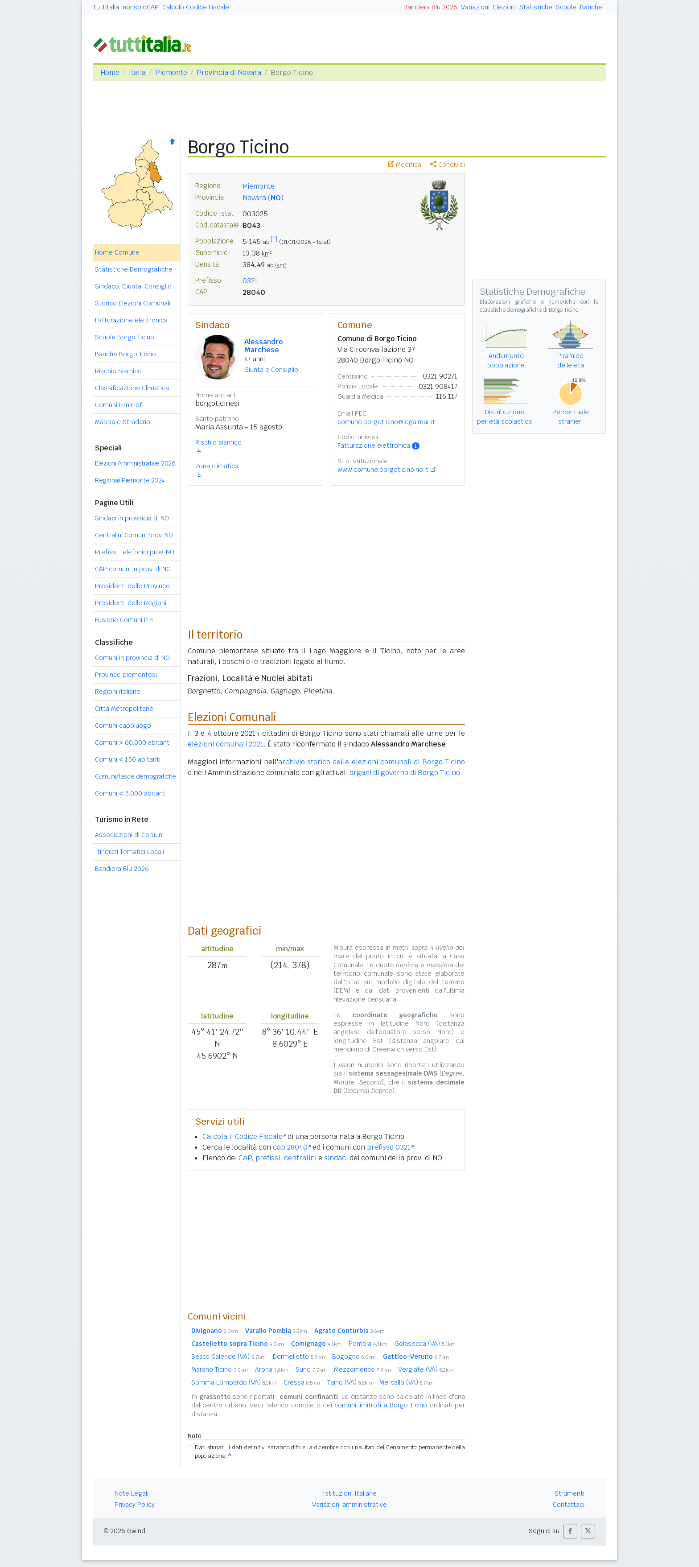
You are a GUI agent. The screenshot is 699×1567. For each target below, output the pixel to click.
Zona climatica (216, 466)
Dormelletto (299, 1357)
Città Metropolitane (124, 709)
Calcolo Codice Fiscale (195, 7)
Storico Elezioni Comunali (132, 303)
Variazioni (475, 7)
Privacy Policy (135, 1505)
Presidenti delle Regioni (130, 603)
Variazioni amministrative (349, 1505)
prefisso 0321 (390, 1147)
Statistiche (535, 7)
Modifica (404, 165)
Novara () (263, 197)
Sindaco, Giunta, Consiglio (133, 286)
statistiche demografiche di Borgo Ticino (529, 309)
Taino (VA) (349, 1382)
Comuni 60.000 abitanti (133, 742)
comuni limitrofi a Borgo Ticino (380, 1405)
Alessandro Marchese (263, 346)
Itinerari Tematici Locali (129, 852)
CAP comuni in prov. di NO (133, 569)
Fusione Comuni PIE (124, 620)
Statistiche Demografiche (134, 269)
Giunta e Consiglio (271, 370)
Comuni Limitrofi (119, 405)
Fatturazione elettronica (131, 320)
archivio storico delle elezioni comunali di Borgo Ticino (371, 762)
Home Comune (117, 252)
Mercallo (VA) (406, 1382)
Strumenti (569, 1493)
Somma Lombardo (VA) (233, 1382)
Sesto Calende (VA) (228, 1357)
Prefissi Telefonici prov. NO (134, 552)
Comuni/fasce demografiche (135, 776)
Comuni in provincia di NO (132, 658)
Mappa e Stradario (122, 422)
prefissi (267, 1158)
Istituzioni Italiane (350, 1493)
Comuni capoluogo (123, 726)
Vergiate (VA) (425, 1369)
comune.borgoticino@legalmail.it (386, 422)
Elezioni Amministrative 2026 (135, 463)
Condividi (447, 165)
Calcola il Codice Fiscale (244, 1136)
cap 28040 (292, 1147)
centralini (300, 1158)
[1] (274, 239)
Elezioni (504, 7)
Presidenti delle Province (132, 586)
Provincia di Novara (229, 72)
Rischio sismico (218, 442)
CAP (244, 1158)
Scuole (566, 7)
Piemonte (171, 72)
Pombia (368, 1344)
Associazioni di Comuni (129, 835)
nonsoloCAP (141, 7)
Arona (271, 1369)
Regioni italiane (117, 692)
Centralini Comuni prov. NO (134, 535)
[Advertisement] (326, 1240)
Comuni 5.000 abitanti (131, 793)
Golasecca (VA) (425, 1344)
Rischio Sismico (118, 371)
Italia (137, 72)
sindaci (336, 1158)
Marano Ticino (219, 1369)
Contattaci (568, 1505)
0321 (250, 280)
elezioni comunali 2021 (225, 744)
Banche (591, 7)
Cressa (302, 1382)
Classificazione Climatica (132, 388)
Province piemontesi (126, 675)
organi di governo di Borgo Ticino (405, 772)
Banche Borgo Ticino (125, 354)
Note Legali (131, 1493)
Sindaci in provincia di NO (132, 518)
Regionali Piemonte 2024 (130, 480)
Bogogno (354, 1357)
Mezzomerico (362, 1369)
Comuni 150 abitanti (127, 759)
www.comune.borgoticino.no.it (382, 470)
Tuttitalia (106, 7)
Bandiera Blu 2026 (430, 7)
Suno (311, 1369)
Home (109, 72)
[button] (570, 1531)
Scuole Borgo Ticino (124, 337)
